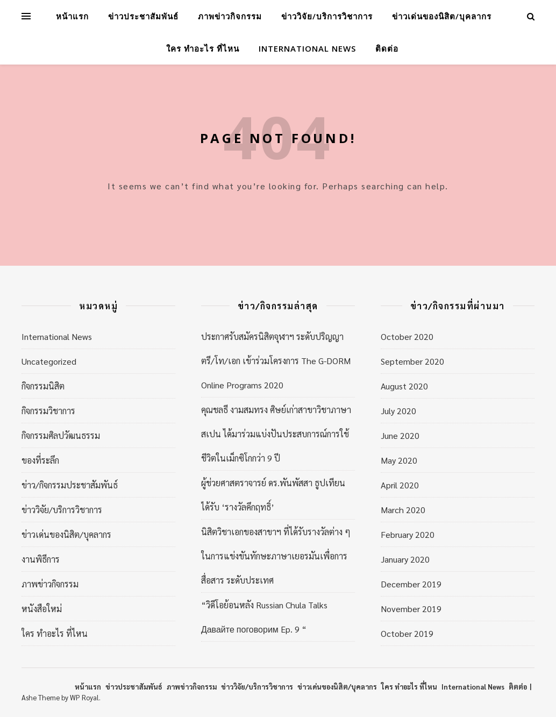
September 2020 (412, 361)
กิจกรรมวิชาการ (48, 410)
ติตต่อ (518, 686)
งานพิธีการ (41, 559)
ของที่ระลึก (40, 460)
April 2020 (400, 485)
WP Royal (84, 697)
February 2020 (407, 534)
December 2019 (411, 584)
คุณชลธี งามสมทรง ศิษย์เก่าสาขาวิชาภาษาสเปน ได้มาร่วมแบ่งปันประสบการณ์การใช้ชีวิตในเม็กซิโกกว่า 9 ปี (276, 434)
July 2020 (398, 410)
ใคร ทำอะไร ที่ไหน (202, 48)
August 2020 (404, 386)
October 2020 (407, 336)
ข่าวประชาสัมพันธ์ (143, 16)
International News (307, 48)
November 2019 (411, 608)
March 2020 (403, 509)
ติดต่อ (386, 48)
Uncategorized (49, 361)
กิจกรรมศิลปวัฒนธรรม (61, 435)
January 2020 (405, 559)
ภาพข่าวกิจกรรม (230, 16)
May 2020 (399, 460)
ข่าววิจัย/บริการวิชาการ (327, 16)
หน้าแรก (72, 16)
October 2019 (407, 633)
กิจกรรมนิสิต (43, 386)
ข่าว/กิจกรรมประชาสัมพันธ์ (70, 485)
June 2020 (400, 435)
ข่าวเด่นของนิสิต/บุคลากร (441, 16)
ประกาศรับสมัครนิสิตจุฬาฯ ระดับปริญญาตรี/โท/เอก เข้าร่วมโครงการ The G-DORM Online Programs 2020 (276, 361)
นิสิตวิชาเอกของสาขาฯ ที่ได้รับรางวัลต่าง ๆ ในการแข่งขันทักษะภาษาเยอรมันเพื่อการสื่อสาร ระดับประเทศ (276, 556)
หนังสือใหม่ (42, 608)
